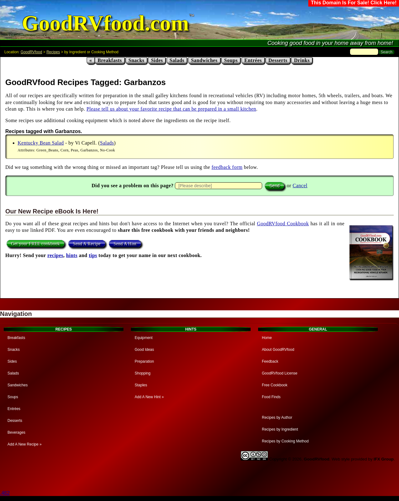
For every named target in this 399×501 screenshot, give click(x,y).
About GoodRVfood (278, 349)
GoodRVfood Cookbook (283, 223)
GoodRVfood (31, 52)
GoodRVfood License (279, 373)
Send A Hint (125, 243)
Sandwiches (204, 60)
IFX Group (384, 459)
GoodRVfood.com (105, 23)
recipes (55, 255)
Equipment (143, 338)
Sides (157, 60)
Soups (231, 60)
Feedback (270, 361)
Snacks (136, 60)
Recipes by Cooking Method (285, 441)
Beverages (16, 432)
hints (71, 255)
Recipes (53, 52)
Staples (141, 385)
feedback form (227, 167)
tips (93, 255)
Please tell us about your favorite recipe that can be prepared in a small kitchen (171, 109)
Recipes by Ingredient (280, 429)
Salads (177, 60)
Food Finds (271, 397)
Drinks (302, 60)
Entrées (253, 60)
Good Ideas (144, 349)
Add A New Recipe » (24, 444)
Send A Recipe (87, 243)
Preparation (144, 361)
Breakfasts (110, 60)
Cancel (300, 185)
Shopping (143, 373)
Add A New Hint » (149, 397)
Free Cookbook (274, 385)
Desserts (277, 60)
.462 (5, 493)
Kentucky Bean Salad (41, 143)
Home (267, 338)
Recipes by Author (277, 417)
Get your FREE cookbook (35, 243)
